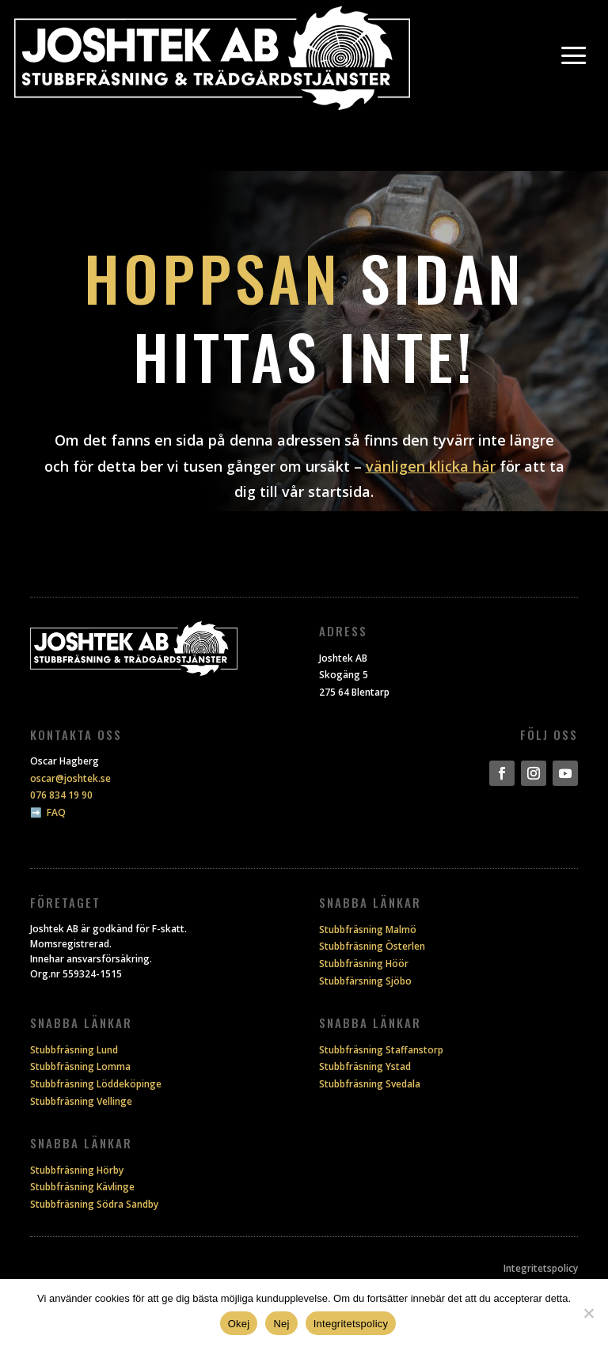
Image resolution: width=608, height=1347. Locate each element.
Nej (281, 1324)
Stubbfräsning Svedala (369, 1084)
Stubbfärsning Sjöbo (365, 981)
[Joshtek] (212, 58)
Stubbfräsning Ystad (365, 1066)
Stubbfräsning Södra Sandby (94, 1204)
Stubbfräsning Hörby (77, 1170)
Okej (239, 1324)
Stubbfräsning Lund (74, 1050)
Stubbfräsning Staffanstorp (381, 1050)
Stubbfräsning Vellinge (81, 1101)
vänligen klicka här (431, 466)
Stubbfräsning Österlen (372, 946)
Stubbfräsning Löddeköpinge (96, 1084)
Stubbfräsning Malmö (367, 929)
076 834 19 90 (61, 795)
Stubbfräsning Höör (363, 963)
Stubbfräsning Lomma (80, 1066)
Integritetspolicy (541, 1268)
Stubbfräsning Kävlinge (82, 1186)
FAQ (56, 812)
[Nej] (588, 1313)
